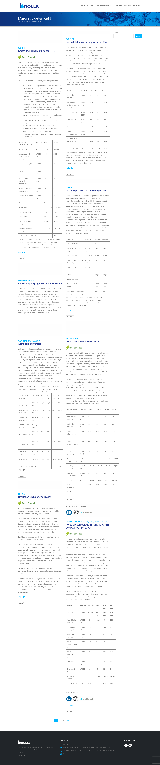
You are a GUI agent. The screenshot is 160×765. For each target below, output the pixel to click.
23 (68, 720)
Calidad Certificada (104, 6)
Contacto (136, 6)
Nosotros (127, 6)
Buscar (116, 32)
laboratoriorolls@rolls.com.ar (77, 754)
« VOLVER (21, 252)
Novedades (117, 6)
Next (72, 721)
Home (83, 6)
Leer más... (22, 258)
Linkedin (130, 745)
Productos (91, 6)
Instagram (126, 745)
